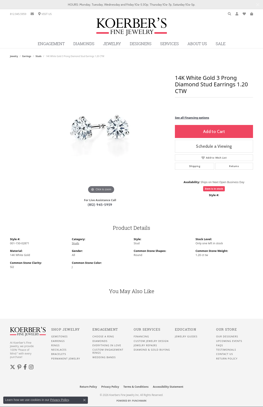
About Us (197, 43)
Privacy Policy (110, 387)
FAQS (219, 345)
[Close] (257, 4)
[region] (101, 129)
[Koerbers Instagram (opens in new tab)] (31, 367)
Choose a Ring (103, 336)
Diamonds (83, 43)
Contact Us (224, 354)
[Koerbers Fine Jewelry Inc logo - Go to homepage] (131, 28)
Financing (141, 336)
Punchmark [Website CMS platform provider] (139, 400)
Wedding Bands (104, 357)
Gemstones (59, 336)
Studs (39, 56)
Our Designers (227, 336)
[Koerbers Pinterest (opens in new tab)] (19, 367)
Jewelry (112, 43)
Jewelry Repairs (145, 345)
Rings (55, 345)
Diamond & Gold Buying (152, 349)
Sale (220, 43)
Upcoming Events (229, 341)
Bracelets (58, 354)
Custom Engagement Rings (107, 351)
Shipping (194, 166)
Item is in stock (214, 188)
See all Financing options (192, 118)
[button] (229, 14)
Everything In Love (106, 345)
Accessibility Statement (168, 387)
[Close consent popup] (84, 400)
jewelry (14, 56)
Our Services (147, 329)
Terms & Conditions (136, 387)
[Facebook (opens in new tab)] (25, 367)
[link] (18, 14)
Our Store (226, 329)
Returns (234, 166)
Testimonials (226, 349)
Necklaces (59, 349)
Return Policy (227, 358)
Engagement (51, 43)
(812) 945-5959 (100, 205)
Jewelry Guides (186, 336)
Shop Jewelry (65, 329)
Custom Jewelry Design (151, 341)
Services (169, 43)
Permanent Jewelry (65, 358)
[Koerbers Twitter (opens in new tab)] (12, 367)
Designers (140, 43)
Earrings (26, 56)
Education (185, 329)
